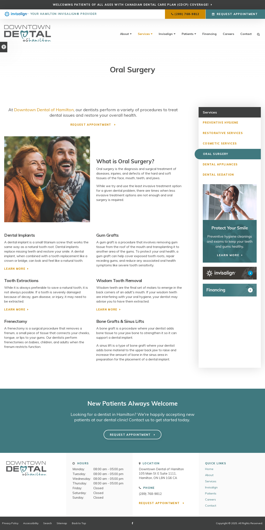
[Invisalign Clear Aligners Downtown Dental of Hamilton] (230, 273)
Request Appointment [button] (237, 14)
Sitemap (62, 523)
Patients (187, 34)
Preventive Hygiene (220, 122)
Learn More (14, 268)
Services (144, 34)
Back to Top (79, 523)
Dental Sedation (218, 174)
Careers (228, 34)
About (124, 34)
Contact (246, 34)
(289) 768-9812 (187, 14)
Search (47, 523)
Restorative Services (223, 133)
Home (209, 469)
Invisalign (166, 34)
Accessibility (30, 523)
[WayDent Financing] (230, 290)
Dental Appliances (220, 164)
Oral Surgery (215, 154)
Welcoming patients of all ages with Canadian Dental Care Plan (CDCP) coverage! (131, 4)
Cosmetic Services (220, 143)
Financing (209, 34)
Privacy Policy (10, 523)
